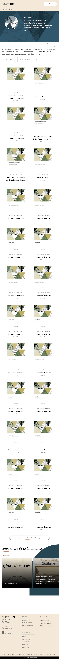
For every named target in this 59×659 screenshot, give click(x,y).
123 (31, 537)
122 (27, 537)
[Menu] (50, 4)
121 (23, 537)
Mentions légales (10, 654)
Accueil (5, 9)
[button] (10, 59)
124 (35, 537)
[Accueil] (9, 4)
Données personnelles (25, 654)
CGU (35, 654)
